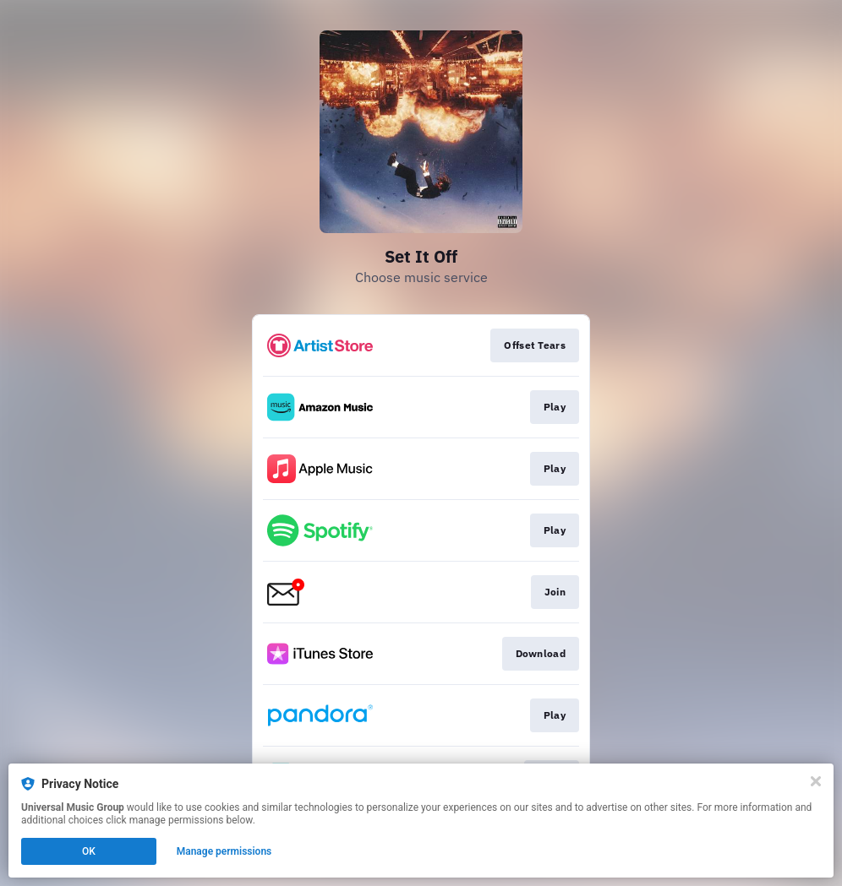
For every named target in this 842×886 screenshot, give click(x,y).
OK (89, 851)
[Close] (815, 781)
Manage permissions (224, 851)
